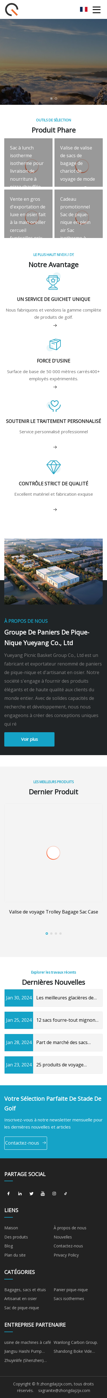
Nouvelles (63, 1237)
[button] (51, 98)
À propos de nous (70, 1227)
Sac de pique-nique (21, 1307)
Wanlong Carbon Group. (76, 1342)
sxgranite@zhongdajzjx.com (64, 1390)
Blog (8, 1246)
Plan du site (15, 1255)
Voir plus (29, 739)
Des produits (16, 1237)
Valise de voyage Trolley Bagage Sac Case (53, 912)
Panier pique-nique (71, 1289)
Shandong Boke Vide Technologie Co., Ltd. (73, 1352)
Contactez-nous (26, 1143)
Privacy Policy (66, 1255)
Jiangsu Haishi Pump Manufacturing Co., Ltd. (25, 1352)
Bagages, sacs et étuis (25, 1289)
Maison (11, 1227)
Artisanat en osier (20, 1298)
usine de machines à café (27, 1342)
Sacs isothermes (69, 1298)
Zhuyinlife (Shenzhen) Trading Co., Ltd (24, 1361)
